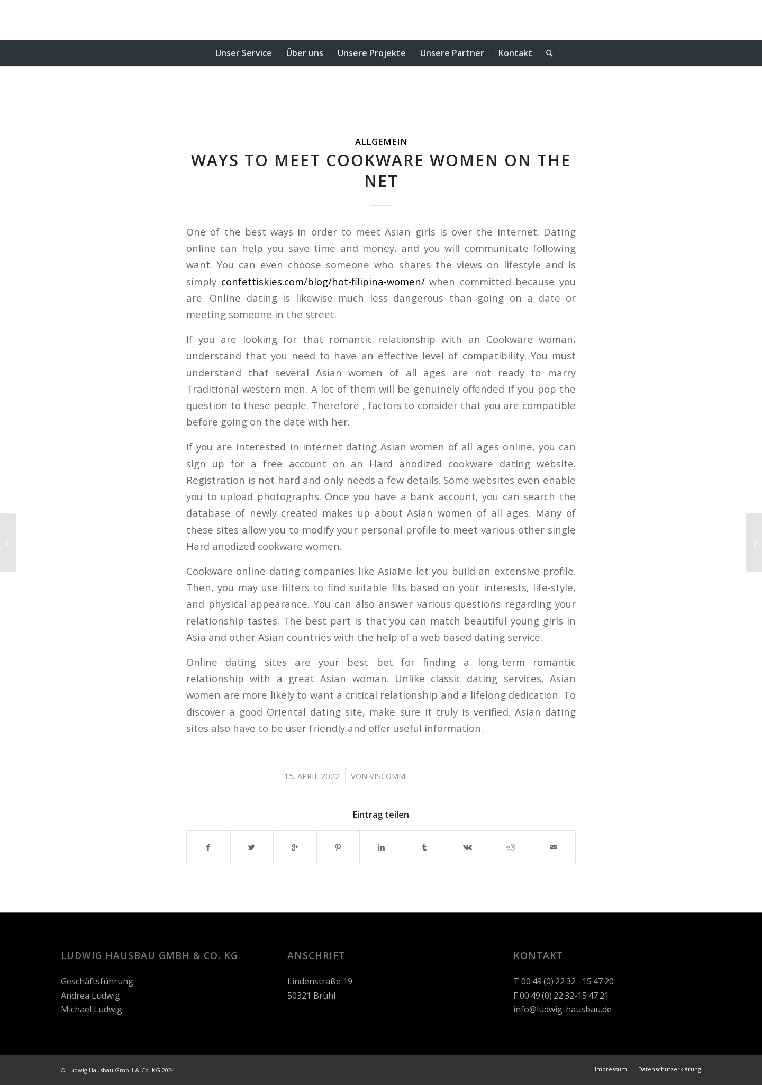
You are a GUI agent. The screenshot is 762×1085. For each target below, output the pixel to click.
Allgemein (381, 141)
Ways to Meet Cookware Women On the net (381, 170)
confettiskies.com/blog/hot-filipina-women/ (323, 281)
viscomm (387, 776)
